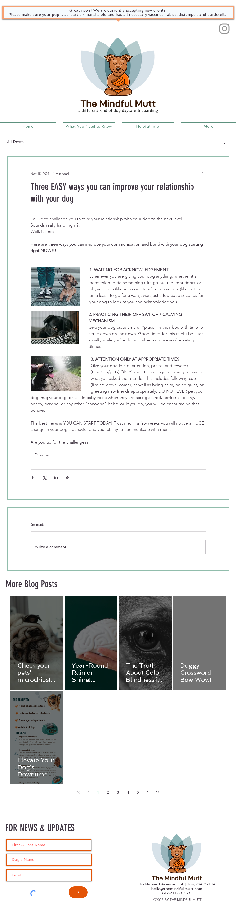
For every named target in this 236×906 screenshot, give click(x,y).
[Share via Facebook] (33, 477)
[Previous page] (88, 792)
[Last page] (157, 792)
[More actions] (203, 174)
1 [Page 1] (98, 792)
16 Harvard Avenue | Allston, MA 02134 (177, 884)
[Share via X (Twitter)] (44, 477)
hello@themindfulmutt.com (176, 889)
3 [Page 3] (118, 792)
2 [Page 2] (108, 792)
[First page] (78, 792)
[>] (78, 892)
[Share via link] (67, 477)
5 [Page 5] (138, 792)
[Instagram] (224, 28)
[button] (88, 126)
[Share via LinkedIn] (56, 477)
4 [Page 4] (128, 792)
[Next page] (147, 792)
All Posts (15, 142)
